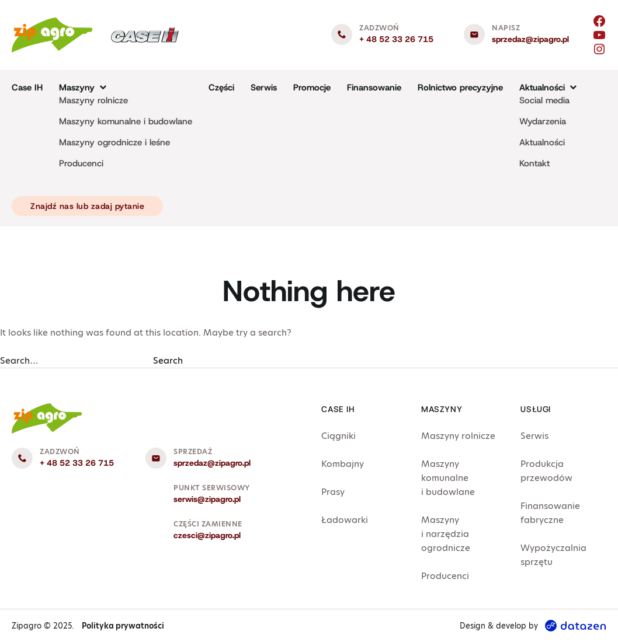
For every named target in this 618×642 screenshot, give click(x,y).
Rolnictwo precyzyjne (460, 87)
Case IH (27, 87)
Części (221, 87)
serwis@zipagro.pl (207, 499)
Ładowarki (344, 520)
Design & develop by (533, 625)
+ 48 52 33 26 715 (396, 39)
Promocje (312, 87)
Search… (19, 360)
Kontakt (534, 163)
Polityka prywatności (123, 625)
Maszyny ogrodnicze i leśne (114, 142)
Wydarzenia (542, 121)
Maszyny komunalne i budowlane (125, 121)
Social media (544, 100)
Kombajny (342, 464)
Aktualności (542, 142)
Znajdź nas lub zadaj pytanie (87, 206)
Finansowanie (374, 87)
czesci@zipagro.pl (207, 535)
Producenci (81, 163)
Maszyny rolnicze (93, 100)
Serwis (264, 87)
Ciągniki (338, 436)
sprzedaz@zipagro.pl (530, 39)
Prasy (333, 492)
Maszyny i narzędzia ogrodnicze (445, 534)
